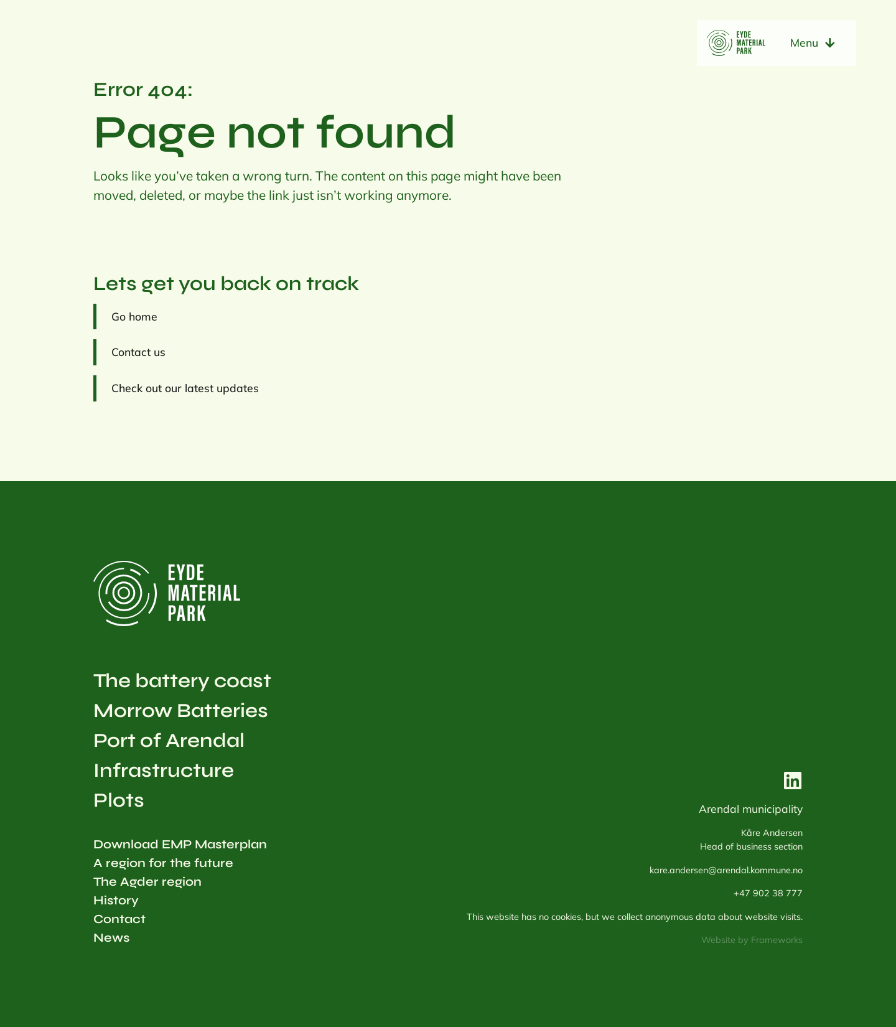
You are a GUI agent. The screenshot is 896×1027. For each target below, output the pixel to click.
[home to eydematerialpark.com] (736, 43)
